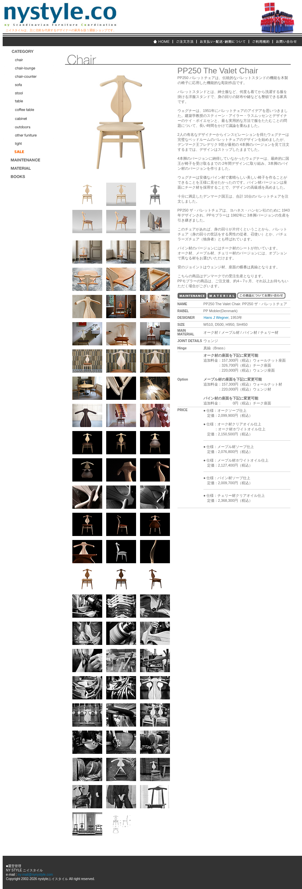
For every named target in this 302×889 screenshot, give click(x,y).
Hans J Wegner (215, 317)
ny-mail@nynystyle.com (35, 874)
